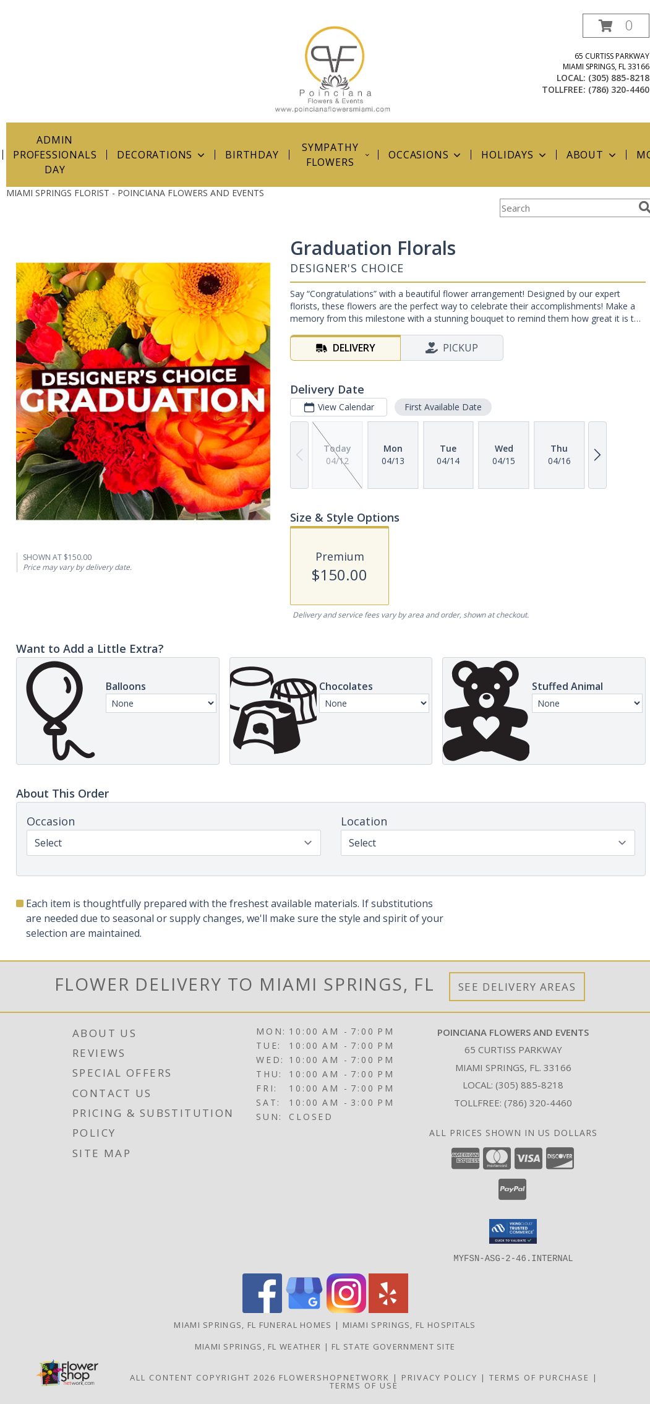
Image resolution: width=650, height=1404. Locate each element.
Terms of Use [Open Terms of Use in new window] (364, 1384)
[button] (616, 26)
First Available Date (443, 407)
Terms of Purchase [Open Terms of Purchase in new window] (539, 1376)
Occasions (425, 155)
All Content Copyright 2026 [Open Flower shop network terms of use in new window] (203, 1376)
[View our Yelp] (388, 1309)
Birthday (251, 155)
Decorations (162, 155)
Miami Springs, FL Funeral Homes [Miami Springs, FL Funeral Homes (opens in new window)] (252, 1324)
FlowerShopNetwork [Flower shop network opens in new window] (334, 1376)
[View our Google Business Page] (304, 1309)
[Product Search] (566, 208)
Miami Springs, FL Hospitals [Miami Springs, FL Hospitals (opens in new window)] (409, 1324)
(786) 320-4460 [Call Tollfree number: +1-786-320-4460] (538, 1102)
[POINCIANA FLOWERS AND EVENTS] (335, 68)
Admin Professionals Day (54, 154)
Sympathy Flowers (336, 154)
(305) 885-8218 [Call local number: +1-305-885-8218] (618, 78)
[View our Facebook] (262, 1309)
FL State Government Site (393, 1345)
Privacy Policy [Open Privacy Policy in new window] (439, 1376)
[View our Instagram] (346, 1309)
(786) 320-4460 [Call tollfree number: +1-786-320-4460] (618, 89)
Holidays (514, 155)
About (592, 155)
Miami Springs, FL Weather (258, 1345)
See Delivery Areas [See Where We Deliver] (517, 987)
